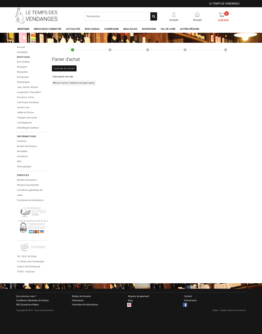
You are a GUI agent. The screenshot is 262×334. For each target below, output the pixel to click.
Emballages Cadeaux (28, 127)
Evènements (190, 300)
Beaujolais (130, 29)
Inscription (22, 156)
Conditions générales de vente (30, 192)
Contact (188, 296)
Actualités (73, 29)
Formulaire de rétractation (30, 200)
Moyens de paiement (28, 185)
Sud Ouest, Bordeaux (28, 102)
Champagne (111, 29)
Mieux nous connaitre (47, 29)
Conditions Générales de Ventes (32, 300)
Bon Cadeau (92, 29)
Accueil (21, 47)
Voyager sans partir (27, 117)
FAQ (19, 161)
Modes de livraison (27, 146)
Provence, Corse (25, 97)
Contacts (21, 141)
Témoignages (24, 166)
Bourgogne (149, 29)
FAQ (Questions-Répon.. (28, 304)
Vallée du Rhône (25, 112)
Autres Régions (189, 29)
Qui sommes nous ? (26, 296)
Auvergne (22, 66)
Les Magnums (24, 122)
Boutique (23, 29)
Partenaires (78, 300)
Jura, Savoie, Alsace (27, 87)
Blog (130, 300)
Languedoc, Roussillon (29, 92)
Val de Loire (168, 29)
